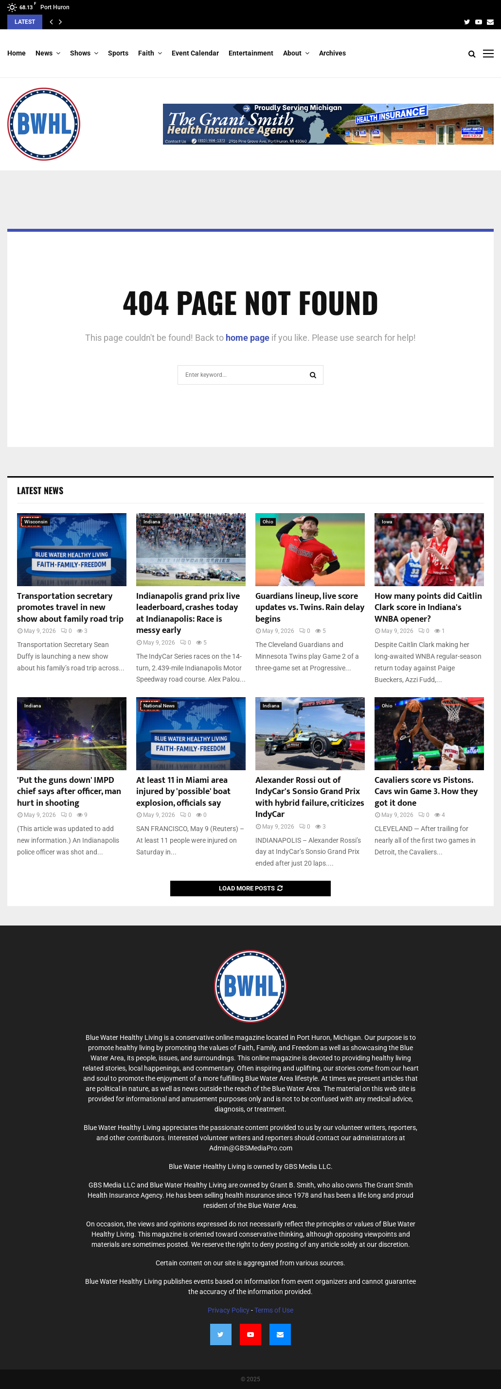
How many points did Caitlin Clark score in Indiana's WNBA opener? (428, 608)
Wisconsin (36, 521)
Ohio (268, 521)
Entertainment (251, 53)
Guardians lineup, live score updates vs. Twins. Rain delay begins (309, 608)
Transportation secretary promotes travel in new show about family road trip (70, 608)
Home (16, 53)
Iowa (387, 521)
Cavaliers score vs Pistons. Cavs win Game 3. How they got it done (426, 792)
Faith (146, 53)
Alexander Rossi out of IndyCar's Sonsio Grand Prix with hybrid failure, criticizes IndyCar (309, 797)
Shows (80, 53)
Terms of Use (273, 1310)
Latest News (40, 490)
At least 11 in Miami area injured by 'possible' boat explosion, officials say (183, 792)
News (44, 53)
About (292, 53)
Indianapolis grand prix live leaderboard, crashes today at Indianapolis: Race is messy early (188, 613)
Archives (332, 53)
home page (247, 338)
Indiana (151, 521)
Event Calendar (195, 53)
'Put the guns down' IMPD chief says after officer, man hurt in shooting (69, 792)
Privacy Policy (229, 1310)
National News (159, 705)
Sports (118, 53)
